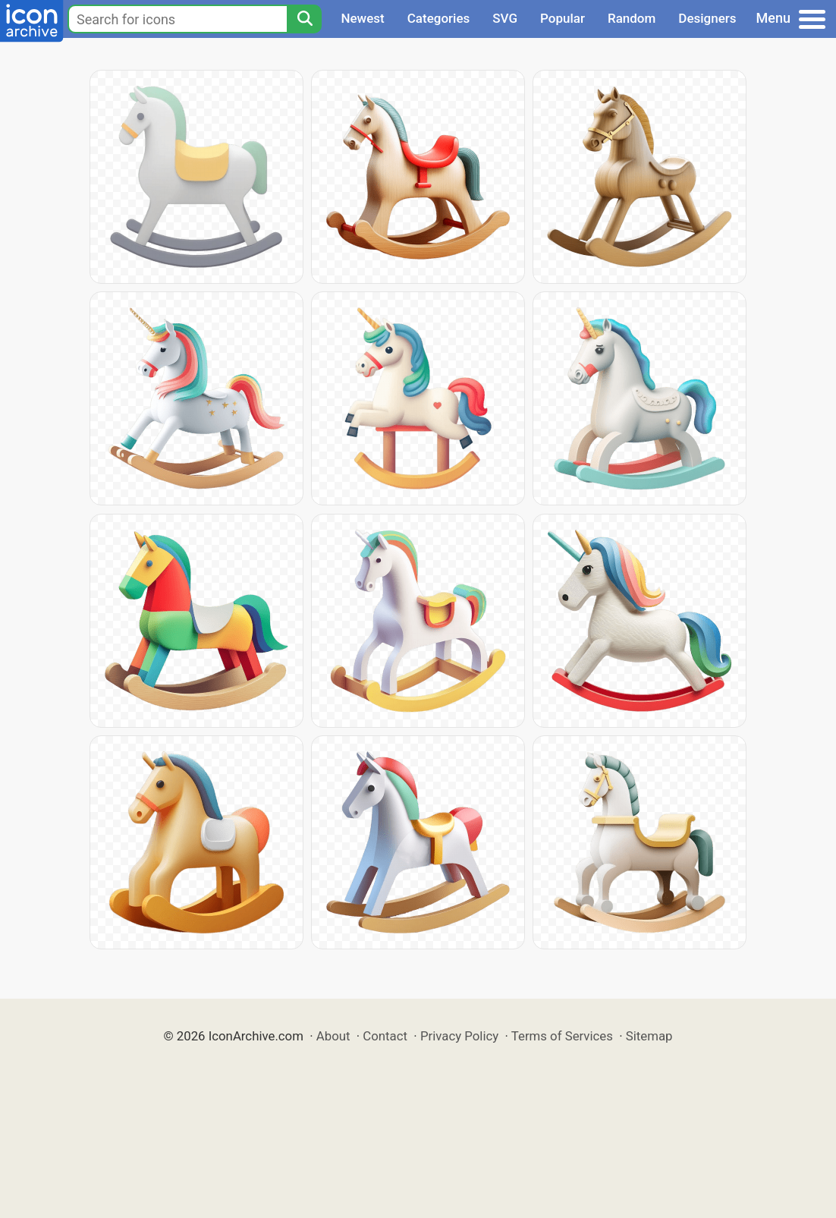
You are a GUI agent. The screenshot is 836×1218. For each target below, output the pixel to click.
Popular (562, 18)
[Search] (304, 19)
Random (631, 18)
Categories (438, 18)
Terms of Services (562, 1035)
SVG (504, 18)
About (333, 1035)
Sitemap (649, 1035)
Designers (707, 18)
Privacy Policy (459, 1035)
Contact (385, 1035)
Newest (362, 18)
